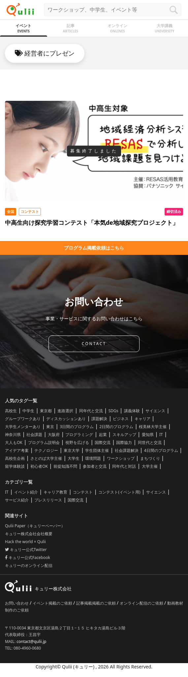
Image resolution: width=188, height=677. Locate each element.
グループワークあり (23, 418)
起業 (103, 434)
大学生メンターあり (23, 426)
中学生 (28, 411)
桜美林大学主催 (153, 426)
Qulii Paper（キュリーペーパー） (35, 526)
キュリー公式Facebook (27, 557)
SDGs (113, 411)
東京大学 (71, 450)
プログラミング (79, 434)
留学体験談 (15, 466)
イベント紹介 (26, 492)
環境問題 (93, 458)
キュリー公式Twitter (26, 549)
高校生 (11, 411)
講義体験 (132, 411)
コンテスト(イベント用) (119, 492)
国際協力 (124, 442)
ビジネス (121, 418)
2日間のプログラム (116, 426)
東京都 (46, 411)
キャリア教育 (55, 492)
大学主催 (150, 466)
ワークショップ (121, 458)
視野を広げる (77, 442)
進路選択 (65, 411)
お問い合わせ (17, 603)
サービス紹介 (17, 500)
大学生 (73, 458)
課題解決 (99, 418)
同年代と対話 (124, 466)
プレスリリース (48, 500)
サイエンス (155, 411)
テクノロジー (46, 450)
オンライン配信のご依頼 (142, 603)
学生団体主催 (97, 450)
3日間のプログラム (77, 426)
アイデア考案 (17, 450)
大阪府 (54, 434)
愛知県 (148, 434)
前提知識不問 (65, 466)
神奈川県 (13, 434)
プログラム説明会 (44, 442)
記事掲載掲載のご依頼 (96, 603)
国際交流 (102, 442)
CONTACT (94, 343)
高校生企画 (15, 458)
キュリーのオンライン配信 (28, 565)
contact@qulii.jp (31, 641)
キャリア (142, 418)
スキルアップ (124, 434)
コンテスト (83, 492)
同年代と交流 (91, 411)
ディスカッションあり (66, 418)
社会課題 (34, 434)
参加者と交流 (95, 466)
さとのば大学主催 (46, 458)
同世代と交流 (150, 442)
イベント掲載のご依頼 (53, 603)
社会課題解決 (127, 450)
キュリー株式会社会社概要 (28, 534)
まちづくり (150, 458)
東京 (50, 426)
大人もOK (13, 442)
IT (161, 434)
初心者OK (39, 466)
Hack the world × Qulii (25, 541)
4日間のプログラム (161, 450)
